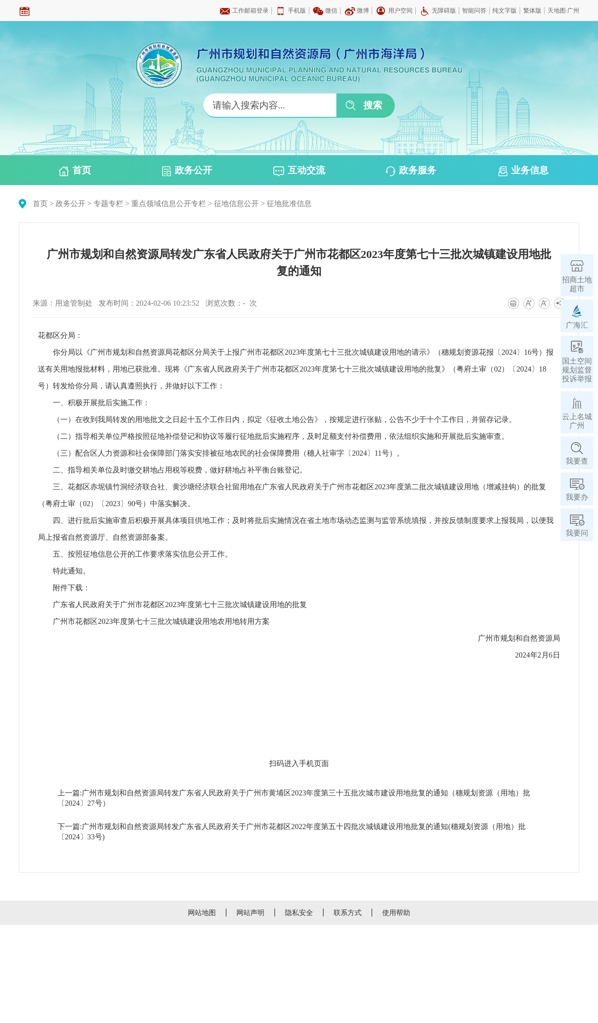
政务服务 (411, 170)
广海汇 (577, 325)
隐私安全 (299, 912)
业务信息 (523, 170)
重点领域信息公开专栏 (168, 203)
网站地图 (202, 912)
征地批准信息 (289, 203)
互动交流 (299, 170)
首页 (75, 170)
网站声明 (250, 912)
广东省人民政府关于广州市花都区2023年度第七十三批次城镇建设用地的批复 (180, 604)
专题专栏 (108, 203)
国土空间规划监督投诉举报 (577, 370)
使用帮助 (396, 912)
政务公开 (187, 170)
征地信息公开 (236, 203)
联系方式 (348, 912)
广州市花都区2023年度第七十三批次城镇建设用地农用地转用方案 (161, 621)
